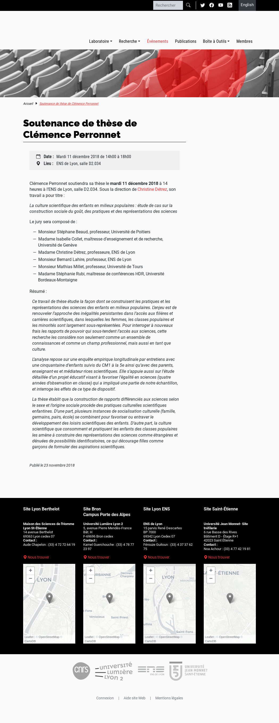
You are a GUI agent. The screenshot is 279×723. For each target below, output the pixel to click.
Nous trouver (38, 557)
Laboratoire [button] (99, 41)
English (247, 4)
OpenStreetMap (49, 637)
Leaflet (28, 637)
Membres (244, 41)
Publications (185, 41)
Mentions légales (169, 698)
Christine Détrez (152, 189)
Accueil (28, 103)
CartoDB (30, 641)
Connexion (105, 698)
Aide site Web (134, 698)
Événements (157, 41)
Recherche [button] (128, 41)
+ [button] (30, 571)
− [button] (30, 579)
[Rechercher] (168, 5)
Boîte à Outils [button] (214, 41)
